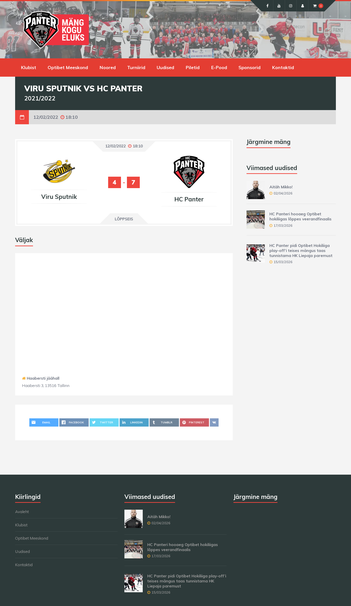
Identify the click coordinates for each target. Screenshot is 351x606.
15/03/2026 (283, 262)
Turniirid (136, 67)
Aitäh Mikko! (281, 186)
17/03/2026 (283, 225)
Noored (107, 67)
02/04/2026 (283, 193)
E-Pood (219, 67)
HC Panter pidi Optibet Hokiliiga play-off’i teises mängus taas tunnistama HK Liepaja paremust (300, 250)
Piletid (193, 67)
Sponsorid (250, 67)
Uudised (165, 67)
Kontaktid (283, 67)
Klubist (28, 67)
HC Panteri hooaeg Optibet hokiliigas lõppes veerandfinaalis (300, 216)
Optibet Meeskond (68, 67)
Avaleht (22, 512)
